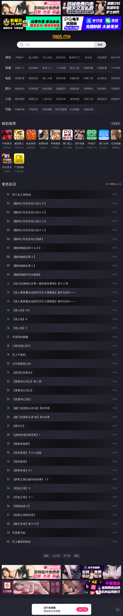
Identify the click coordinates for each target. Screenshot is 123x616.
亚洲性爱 (20, 78)
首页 (46, 555)
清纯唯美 (88, 88)
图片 (8, 88)
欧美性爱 (61, 78)
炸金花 (88, 57)
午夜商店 (33, 109)
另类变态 (115, 78)
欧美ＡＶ (47, 67)
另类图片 (115, 88)
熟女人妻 (74, 67)
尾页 (77, 555)
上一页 (56, 555)
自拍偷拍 (33, 67)
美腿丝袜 (74, 88)
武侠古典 (61, 99)
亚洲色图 (33, 88)
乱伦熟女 (102, 78)
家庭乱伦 (33, 99)
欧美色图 (47, 88)
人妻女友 (47, 99)
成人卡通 (47, 78)
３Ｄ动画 (61, 67)
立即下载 (82, 609)
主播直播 (102, 67)
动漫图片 (61, 88)
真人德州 (33, 57)
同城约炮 (20, 109)
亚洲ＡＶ (20, 67)
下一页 (67, 555)
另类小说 (88, 99)
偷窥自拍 (20, 88)
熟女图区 (102, 88)
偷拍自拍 (33, 78)
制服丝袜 (74, 78)
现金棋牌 (102, 57)
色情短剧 (88, 109)
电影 (8, 78)
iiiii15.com (61, 37)
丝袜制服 (88, 67)
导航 (8, 109)
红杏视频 (74, 109)
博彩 (8, 57)
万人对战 (47, 57)
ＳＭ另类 (115, 67)
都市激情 (20, 99)
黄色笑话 (102, 99)
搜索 (100, 44)
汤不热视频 (61, 109)
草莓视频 (47, 109)
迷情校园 (74, 99)
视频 (8, 68)
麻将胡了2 (74, 57)
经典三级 (88, 78)
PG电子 (20, 57)
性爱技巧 (115, 99)
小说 (8, 99)
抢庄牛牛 (115, 57)
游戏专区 (61, 57)
